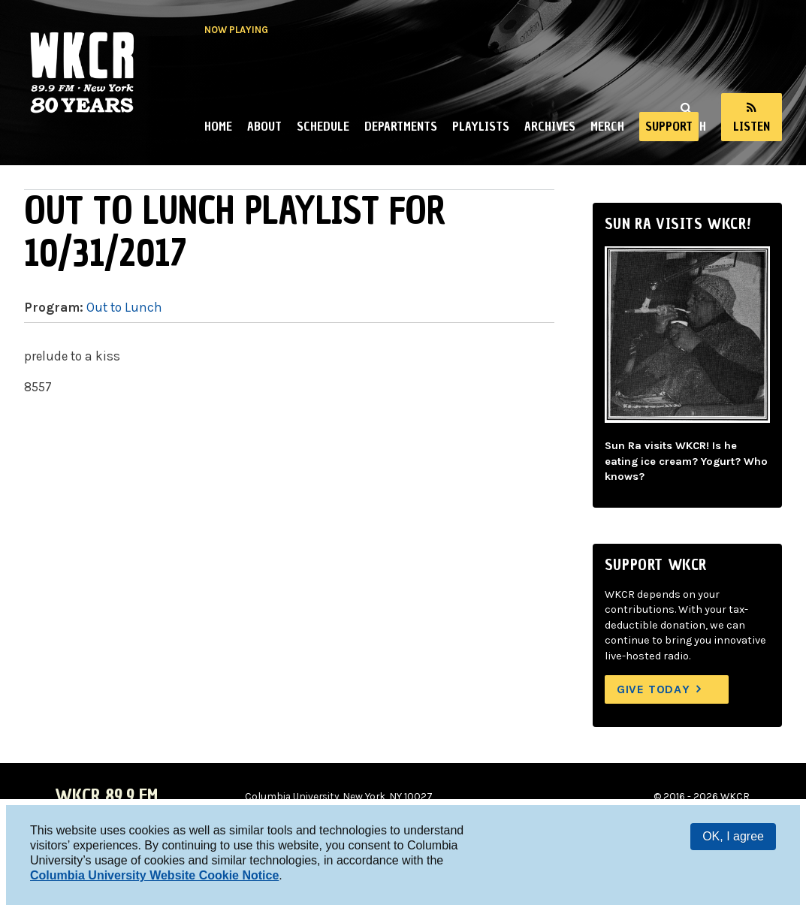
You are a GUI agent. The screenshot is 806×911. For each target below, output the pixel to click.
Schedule (323, 126)
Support (669, 126)
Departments (400, 126)
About (264, 126)
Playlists (480, 126)
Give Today (653, 689)
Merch (607, 126)
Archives (549, 126)
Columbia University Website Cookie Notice (154, 875)
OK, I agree (733, 836)
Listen (751, 126)
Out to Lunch (124, 307)
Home (218, 126)
